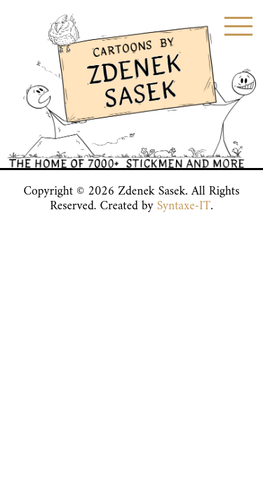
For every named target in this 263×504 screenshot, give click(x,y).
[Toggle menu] (238, 26)
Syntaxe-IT (184, 206)
